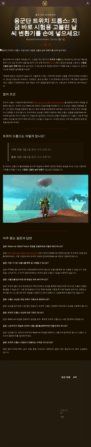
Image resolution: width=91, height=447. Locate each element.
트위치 (53, 63)
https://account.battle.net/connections (49, 102)
